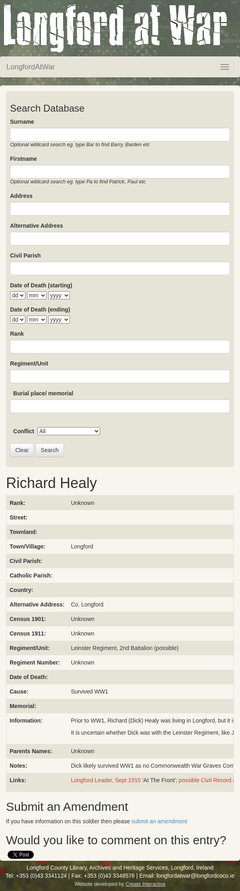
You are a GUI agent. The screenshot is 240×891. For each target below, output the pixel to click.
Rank (17, 333)
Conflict (23, 431)
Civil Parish (25, 255)
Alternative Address (36, 225)
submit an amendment (159, 821)
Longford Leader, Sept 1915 (106, 780)
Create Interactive (145, 884)
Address (21, 196)
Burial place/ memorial (43, 393)
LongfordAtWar (30, 67)
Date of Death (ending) (40, 309)
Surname (22, 121)
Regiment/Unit (29, 363)
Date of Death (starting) (41, 285)
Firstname (23, 159)
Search (49, 450)
